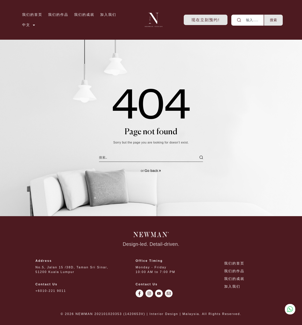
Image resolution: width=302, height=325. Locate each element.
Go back (152, 171)
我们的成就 (84, 15)
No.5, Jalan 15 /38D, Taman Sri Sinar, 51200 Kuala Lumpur (81, 266)
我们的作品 (58, 15)
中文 (29, 25)
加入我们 (108, 15)
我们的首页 (32, 15)
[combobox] (247, 20)
